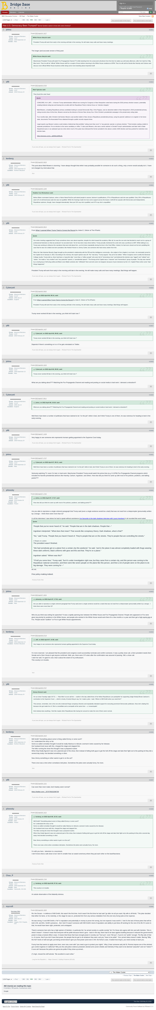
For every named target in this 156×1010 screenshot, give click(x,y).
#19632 (151, 490)
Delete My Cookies (25, 1006)
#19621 (151, 30)
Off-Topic (22, 16)
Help (149, 9)
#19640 (151, 906)
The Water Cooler (32, 16)
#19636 (151, 732)
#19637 (151, 780)
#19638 (151, 809)
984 (40, 20)
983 (36, 20)
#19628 (151, 361)
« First (16, 20)
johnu (8, 30)
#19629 (151, 395)
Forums (5, 12)
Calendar (21, 12)
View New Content (144, 16)
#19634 (151, 632)
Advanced (153, 12)
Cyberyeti (10, 288)
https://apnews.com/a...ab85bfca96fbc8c (49, 136)
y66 (7, 82)
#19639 (151, 875)
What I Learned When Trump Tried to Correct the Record (55, 230)
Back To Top (6, 1006)
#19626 (151, 288)
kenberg (9, 158)
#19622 (151, 82)
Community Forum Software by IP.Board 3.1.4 (139, 1006)
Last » (48, 20)
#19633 (151, 591)
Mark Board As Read (38, 1006)
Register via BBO (126, 8)
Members (13, 12)
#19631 (151, 454)
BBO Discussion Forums (9, 16)
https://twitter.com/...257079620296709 (45, 792)
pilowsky (10, 490)
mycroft (9, 906)
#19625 (151, 223)
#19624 (151, 185)
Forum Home (15, 1006)
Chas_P (9, 875)
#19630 (151, 430)
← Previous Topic (127, 975)
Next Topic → (149, 975)
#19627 (151, 325)
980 (23, 20)
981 (27, 20)
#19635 (151, 684)
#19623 (151, 158)
